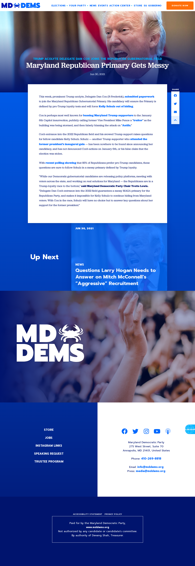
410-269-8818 (151, 466)
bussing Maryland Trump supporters (109, 120)
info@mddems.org (150, 474)
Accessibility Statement (87, 521)
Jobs (49, 444)
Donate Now (180, 5)
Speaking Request (49, 460)
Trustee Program (49, 468)
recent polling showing (61, 168)
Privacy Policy (113, 521)
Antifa (128, 130)
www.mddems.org (97, 535)
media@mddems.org (151, 478)
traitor (140, 125)
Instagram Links (48, 452)
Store (49, 436)
